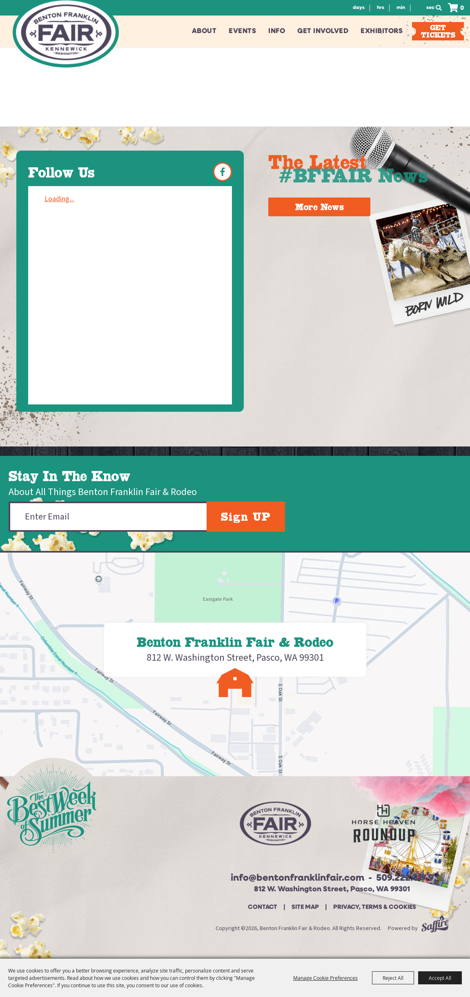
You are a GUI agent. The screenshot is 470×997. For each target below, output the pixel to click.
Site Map (305, 907)
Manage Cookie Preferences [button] (325, 978)
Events (242, 31)
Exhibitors (382, 31)
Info (276, 31)
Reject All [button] (393, 978)
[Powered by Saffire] (434, 928)
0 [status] (462, 8)
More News (319, 207)
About (204, 31)
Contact (262, 907)
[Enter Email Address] (108, 517)
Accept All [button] (440, 978)
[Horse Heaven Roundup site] (383, 826)
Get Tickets (438, 31)
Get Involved (322, 31)
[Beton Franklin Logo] (275, 827)
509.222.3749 (405, 878)
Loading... (59, 199)
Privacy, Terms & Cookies (374, 907)
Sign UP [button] (246, 517)
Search (441, 8)
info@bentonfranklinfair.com (297, 878)
